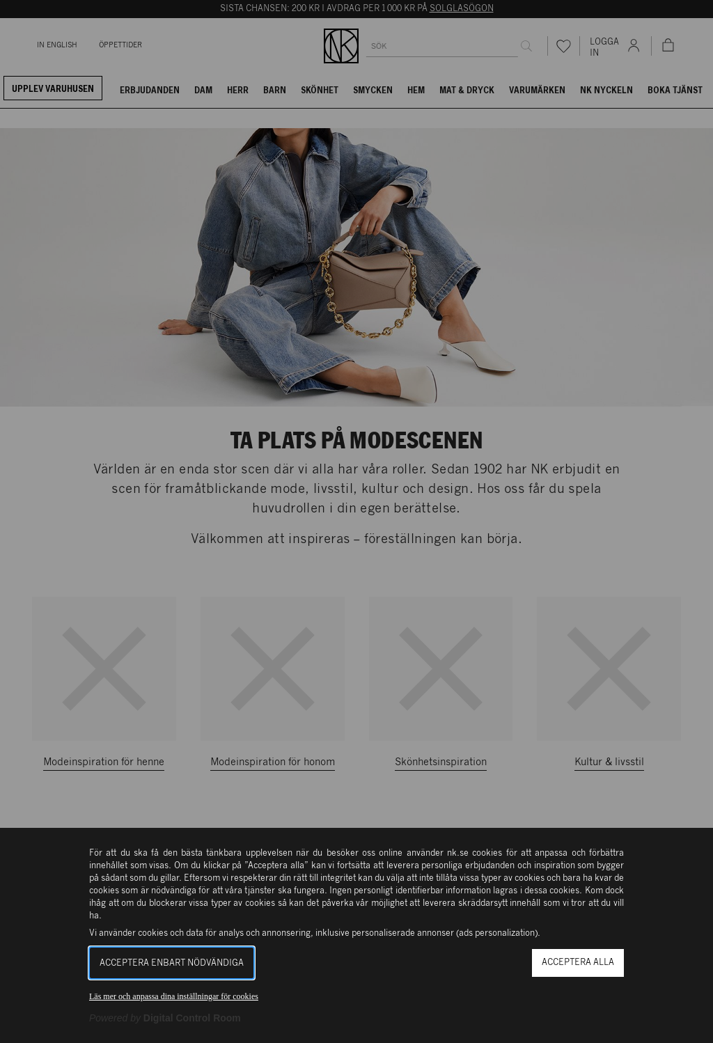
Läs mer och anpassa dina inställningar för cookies (173, 996)
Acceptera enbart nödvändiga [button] (172, 963)
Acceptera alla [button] (578, 962)
